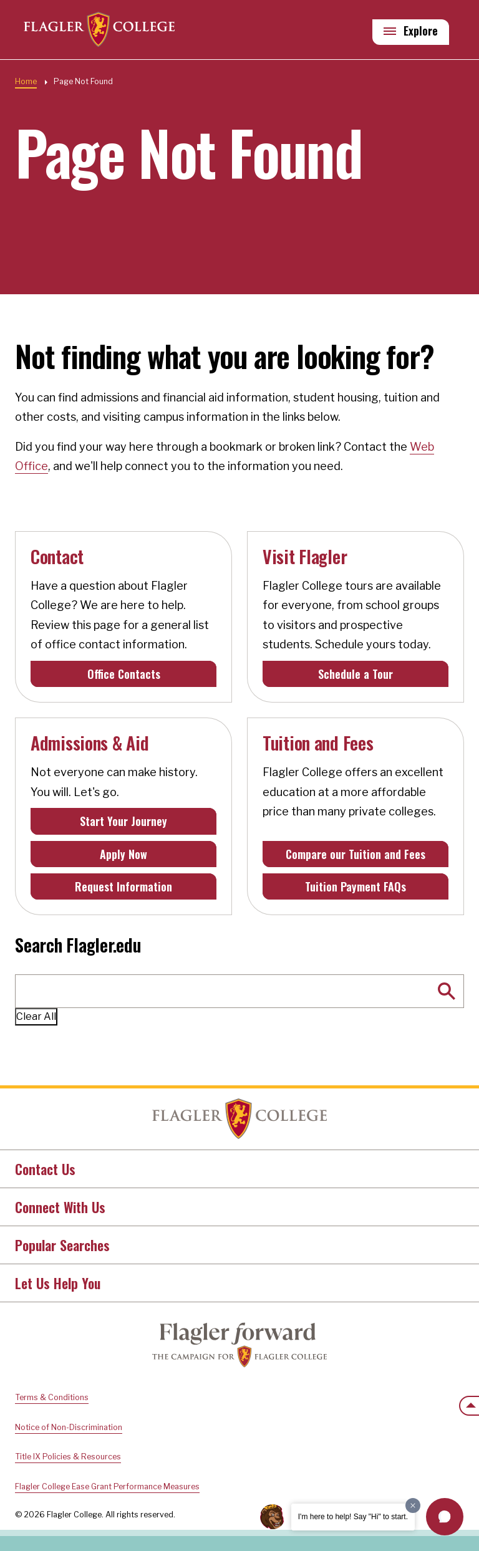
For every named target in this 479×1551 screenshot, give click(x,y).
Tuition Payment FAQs (355, 886)
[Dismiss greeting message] (412, 1505)
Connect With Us (60, 1207)
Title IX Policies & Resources (68, 1456)
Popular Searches (62, 1245)
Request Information (123, 886)
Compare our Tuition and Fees (355, 854)
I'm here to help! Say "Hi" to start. (353, 1516)
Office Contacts (123, 674)
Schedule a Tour (355, 674)
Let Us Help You (57, 1283)
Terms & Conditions (52, 1397)
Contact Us (45, 1169)
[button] (444, 1516)
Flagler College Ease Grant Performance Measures (107, 1486)
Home (26, 81)
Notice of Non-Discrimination (68, 1427)
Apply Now (123, 854)
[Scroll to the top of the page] (469, 1406)
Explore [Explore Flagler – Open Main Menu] (421, 32)
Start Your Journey (123, 821)
